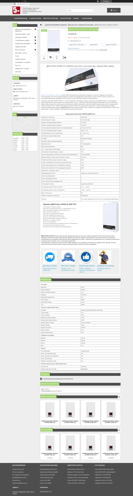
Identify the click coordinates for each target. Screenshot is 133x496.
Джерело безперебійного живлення (51, 95)
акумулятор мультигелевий (47, 474)
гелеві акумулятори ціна (46, 477)
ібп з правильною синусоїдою (20, 474)
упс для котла (16, 480)
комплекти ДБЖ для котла (19, 483)
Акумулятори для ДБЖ (22, 43)
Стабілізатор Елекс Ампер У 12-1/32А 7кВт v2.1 (49, 421)
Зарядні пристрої (20, 46)
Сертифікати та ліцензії (22, 62)
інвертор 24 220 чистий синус (75, 472)
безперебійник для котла (19, 477)
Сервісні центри (20, 59)
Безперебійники (19, 18)
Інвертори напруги (49, 18)
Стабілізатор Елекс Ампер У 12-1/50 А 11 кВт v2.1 (111, 421)
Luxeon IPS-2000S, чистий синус (76, 480)
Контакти (18, 71)
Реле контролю (20, 50)
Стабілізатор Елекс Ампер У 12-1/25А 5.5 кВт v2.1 (90, 421)
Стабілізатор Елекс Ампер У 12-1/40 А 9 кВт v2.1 (70, 421)
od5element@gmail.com (21, 91)
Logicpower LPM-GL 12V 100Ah (103, 480)
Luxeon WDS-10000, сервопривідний (105, 472)
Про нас (17, 65)
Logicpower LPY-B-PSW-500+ (103, 477)
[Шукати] (92, 10)
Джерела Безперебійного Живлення (56, 25)
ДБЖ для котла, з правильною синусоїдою (81, 25)
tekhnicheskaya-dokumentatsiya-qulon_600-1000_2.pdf (58, 379)
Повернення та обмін (22, 68)
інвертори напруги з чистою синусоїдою (78, 474)
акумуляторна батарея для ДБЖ (49, 472)
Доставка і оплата (21, 53)
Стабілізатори (34, 18)
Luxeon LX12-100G (45, 480)
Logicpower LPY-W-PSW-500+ (103, 474)
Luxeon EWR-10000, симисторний (104, 469)
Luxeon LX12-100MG (45, 483)
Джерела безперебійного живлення (23, 30)
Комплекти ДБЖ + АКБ (22, 34)
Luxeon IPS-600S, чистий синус (76, 483)
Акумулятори (64, 18)
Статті (17, 56)
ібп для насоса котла (18, 469)
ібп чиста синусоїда (17, 472)
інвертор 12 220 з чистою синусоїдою (77, 477)
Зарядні (75, 18)
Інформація (86, 18)
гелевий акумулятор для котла (48, 469)
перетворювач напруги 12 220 (75, 469)
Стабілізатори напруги (22, 40)
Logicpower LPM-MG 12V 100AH (104, 483)
